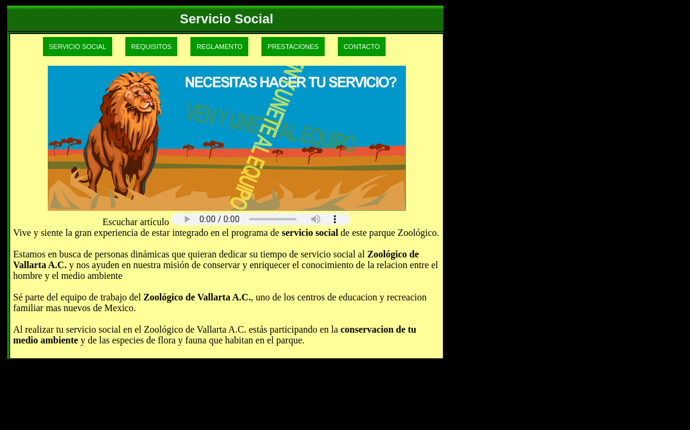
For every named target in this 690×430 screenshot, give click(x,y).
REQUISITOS (151, 46)
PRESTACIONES (292, 46)
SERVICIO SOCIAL (77, 46)
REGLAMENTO (219, 46)
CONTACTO (362, 46)
